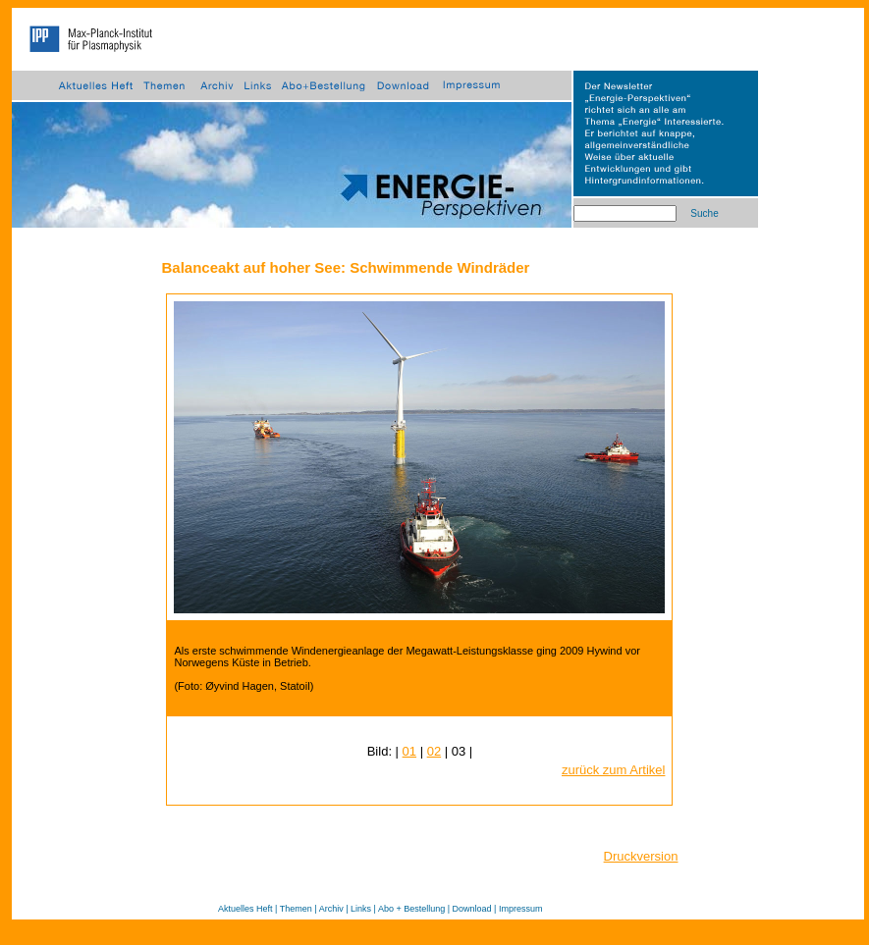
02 (434, 751)
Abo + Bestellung (411, 909)
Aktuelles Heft (245, 909)
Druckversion (641, 856)
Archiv (331, 909)
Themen (296, 909)
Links (361, 909)
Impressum (521, 909)
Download (472, 909)
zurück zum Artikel (613, 769)
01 (409, 751)
